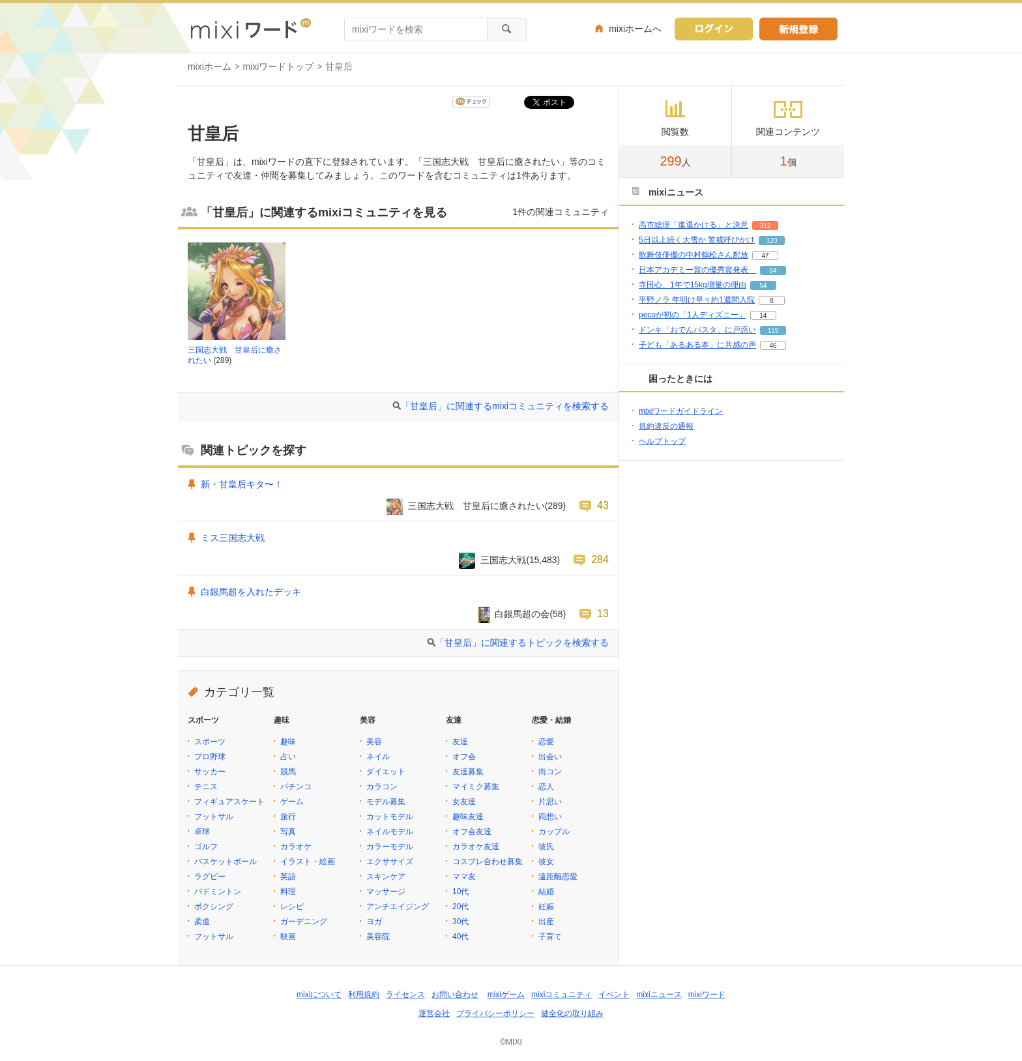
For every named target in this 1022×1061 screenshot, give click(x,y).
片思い (550, 801)
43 (603, 505)
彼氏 (546, 846)
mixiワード (706, 994)
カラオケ (296, 846)
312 (765, 225)
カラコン (382, 786)
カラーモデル (389, 846)
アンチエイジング (397, 906)
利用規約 (363, 994)
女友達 (464, 801)
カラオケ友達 (475, 846)
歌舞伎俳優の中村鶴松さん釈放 (693, 254)
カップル (554, 831)
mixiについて (319, 994)
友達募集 (468, 771)
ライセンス (405, 994)
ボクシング (213, 906)
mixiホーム (209, 66)
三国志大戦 (503, 560)
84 (772, 270)
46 (772, 345)
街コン (550, 771)
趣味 (288, 741)
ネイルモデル (389, 831)
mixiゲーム (506, 994)
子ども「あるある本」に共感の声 (697, 344)
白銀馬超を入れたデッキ (251, 592)
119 (773, 330)
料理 (288, 891)
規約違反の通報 (666, 426)
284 (600, 559)
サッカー (210, 771)
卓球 (202, 831)
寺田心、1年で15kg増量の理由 (692, 284)
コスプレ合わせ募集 (487, 861)
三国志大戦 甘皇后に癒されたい (476, 506)
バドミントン (217, 891)
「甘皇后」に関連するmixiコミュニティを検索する (505, 406)
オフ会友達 (471, 831)
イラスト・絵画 (307, 861)
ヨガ (374, 921)
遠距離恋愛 (557, 876)
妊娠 (546, 906)
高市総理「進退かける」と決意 (693, 224)
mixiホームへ (635, 28)
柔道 (202, 921)
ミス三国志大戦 (233, 537)
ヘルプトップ (662, 441)
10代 (460, 891)
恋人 (546, 786)
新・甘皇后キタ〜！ (242, 484)
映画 (288, 936)
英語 (288, 876)
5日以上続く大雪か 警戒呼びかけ (697, 239)
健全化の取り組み (572, 1013)
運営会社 (434, 1013)
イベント (614, 994)
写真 (288, 831)
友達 (460, 741)
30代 (460, 921)
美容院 (378, 936)
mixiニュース (658, 994)
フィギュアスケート (229, 801)
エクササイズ (389, 861)
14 (762, 315)
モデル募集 (385, 801)
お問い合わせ (454, 994)
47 (764, 255)
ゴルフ (206, 846)
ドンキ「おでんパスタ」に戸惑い (697, 329)
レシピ (292, 906)
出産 (546, 921)
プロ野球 (210, 756)
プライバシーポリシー (495, 1013)
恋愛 (546, 741)
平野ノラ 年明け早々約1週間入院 (697, 299)
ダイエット (385, 771)
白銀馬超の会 (522, 614)
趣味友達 (468, 816)
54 (762, 285)
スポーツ (210, 741)
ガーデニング (303, 921)
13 (603, 613)
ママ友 (464, 876)
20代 (460, 906)
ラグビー (210, 876)
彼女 (546, 861)
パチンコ (296, 786)
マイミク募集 (475, 786)
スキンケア (385, 876)
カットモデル (389, 816)
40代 (460, 936)
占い (288, 756)
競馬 (288, 771)
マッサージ (385, 891)
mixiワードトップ (278, 66)
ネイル (378, 756)
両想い (550, 816)
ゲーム (292, 801)
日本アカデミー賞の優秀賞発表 (697, 269)
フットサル (213, 816)
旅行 (288, 816)
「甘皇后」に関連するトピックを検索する (522, 642)
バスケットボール (225, 861)
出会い (550, 756)
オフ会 (464, 756)
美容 (374, 741)
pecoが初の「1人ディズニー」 (692, 314)
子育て (550, 936)
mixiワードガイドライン (681, 411)
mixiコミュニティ (561, 994)
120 (772, 240)
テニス (206, 786)
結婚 (546, 891)
